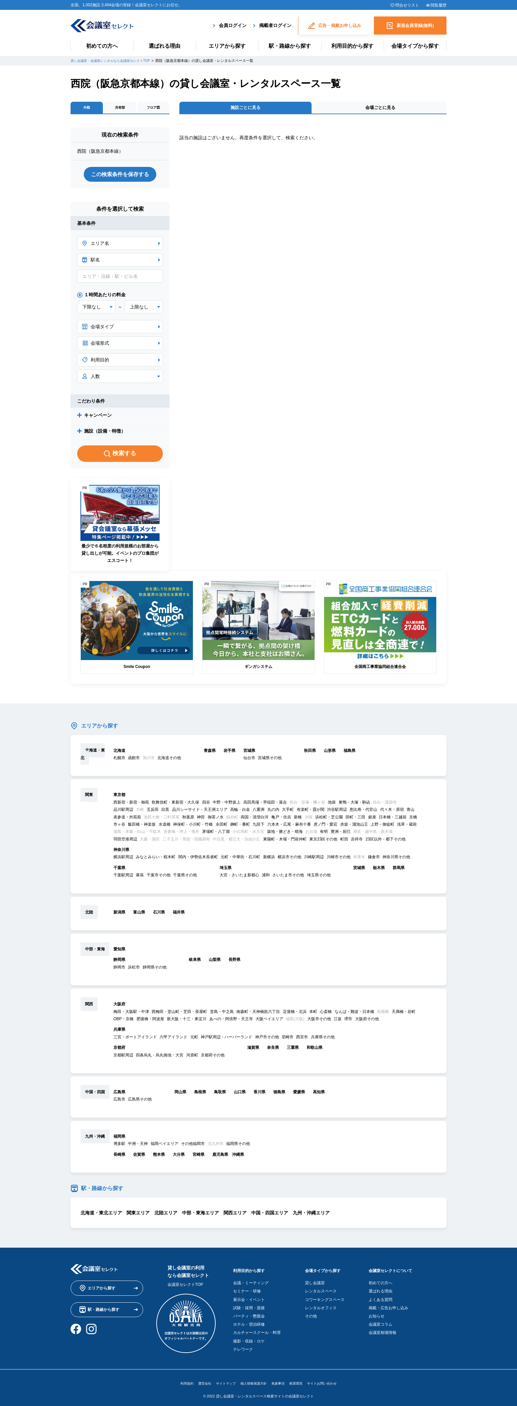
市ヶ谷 (119, 826)
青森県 (210, 753)
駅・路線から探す (290, 46)
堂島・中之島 (222, 1014)
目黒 (165, 812)
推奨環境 (301, 1380)
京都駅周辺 (123, 1057)
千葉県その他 (185, 877)
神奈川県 (121, 852)
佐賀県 (139, 1156)
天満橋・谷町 (403, 1014)
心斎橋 (326, 1014)
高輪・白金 (240, 812)
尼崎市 (287, 1039)
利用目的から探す (352, 46)
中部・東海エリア (200, 1215)
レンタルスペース (321, 1288)
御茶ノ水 (216, 819)
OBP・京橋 (123, 1021)
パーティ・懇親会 (249, 1313)
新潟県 (119, 914)
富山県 (139, 914)
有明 (324, 834)
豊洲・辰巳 (340, 834)
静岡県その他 (155, 969)
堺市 (348, 1021)
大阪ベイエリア (269, 1021)
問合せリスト (407, 5)
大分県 (179, 1156)
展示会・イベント (249, 1296)
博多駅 (119, 1146)
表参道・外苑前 (127, 819)
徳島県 (279, 1094)
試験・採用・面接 (249, 1304)
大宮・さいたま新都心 (239, 877)
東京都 (119, 797)
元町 (194, 1039)
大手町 (288, 812)
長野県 (234, 962)
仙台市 (249, 760)
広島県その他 (140, 1102)
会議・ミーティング (251, 1280)
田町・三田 (355, 819)
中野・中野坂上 (226, 804)
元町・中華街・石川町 (240, 859)
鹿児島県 (220, 1156)
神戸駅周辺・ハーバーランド (226, 1039)
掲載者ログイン (275, 24)
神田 (201, 819)
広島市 (119, 1102)
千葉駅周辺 (123, 877)
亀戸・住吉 (281, 819)
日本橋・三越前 (393, 819)
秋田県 (310, 753)
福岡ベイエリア (164, 1146)
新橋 (298, 819)
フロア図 (153, 109)
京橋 (413, 819)
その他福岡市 (193, 1146)
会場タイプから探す (415, 46)
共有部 (120, 109)
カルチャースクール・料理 (257, 1329)
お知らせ (378, 1313)
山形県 (330, 753)
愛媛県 (299, 1094)
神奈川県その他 (396, 859)
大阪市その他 (319, 1021)
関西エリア (235, 1215)
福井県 (179, 914)
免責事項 (281, 1380)
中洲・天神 (138, 1146)
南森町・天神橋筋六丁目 (258, 1014)
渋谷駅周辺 (337, 812)
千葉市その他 (158, 877)
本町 (313, 1014)
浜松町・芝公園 (329, 819)
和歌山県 (314, 1050)
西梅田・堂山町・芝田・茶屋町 (179, 1014)
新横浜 (269, 859)
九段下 (258, 826)
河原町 (192, 1057)
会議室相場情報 (384, 1329)
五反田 (153, 812)
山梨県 (215, 962)
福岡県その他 (238, 1146)
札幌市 (119, 760)
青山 (410, 812)
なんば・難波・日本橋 (354, 1014)
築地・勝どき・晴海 (285, 834)
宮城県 (249, 753)
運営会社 (196, 1380)
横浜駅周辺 (123, 859)
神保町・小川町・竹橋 (193, 826)
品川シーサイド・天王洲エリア (200, 812)
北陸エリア (165, 1215)
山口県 (240, 1094)
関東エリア (138, 1215)
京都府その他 (213, 1057)
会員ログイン (233, 24)
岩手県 (229, 753)
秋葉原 (188, 819)
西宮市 (302, 1039)
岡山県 (180, 1094)
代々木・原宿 (392, 812)
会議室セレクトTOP (185, 1287)
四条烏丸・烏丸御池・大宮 (159, 1057)
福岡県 (119, 1138)
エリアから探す (227, 46)
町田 (344, 841)
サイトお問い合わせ (332, 1380)
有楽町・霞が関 (310, 812)
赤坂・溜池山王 (354, 826)
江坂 (338, 1021)
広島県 (119, 1094)
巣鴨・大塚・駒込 (354, 804)
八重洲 (258, 812)
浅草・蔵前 (407, 826)
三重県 (293, 1050)
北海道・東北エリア (101, 1215)
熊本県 (159, 1156)
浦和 (266, 877)
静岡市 (119, 969)
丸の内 (273, 812)
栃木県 (379, 870)
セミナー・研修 (247, 1288)
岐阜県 (195, 962)
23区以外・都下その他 (385, 841)
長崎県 (119, 1156)
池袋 (332, 804)
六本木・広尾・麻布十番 (289, 826)
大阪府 (119, 1006)
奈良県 (273, 1050)
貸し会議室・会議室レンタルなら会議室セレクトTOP (114, 61)
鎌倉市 (374, 859)
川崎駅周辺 (314, 859)
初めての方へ (102, 46)
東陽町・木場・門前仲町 (285, 841)
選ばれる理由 (164, 46)
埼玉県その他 (319, 877)
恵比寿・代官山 (363, 812)
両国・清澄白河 (254, 819)
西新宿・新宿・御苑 (131, 804)
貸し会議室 (315, 1280)
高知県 (319, 1094)
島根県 (200, 1094)
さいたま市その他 (288, 877)
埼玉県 (225, 870)
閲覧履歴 (438, 5)
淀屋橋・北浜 (295, 1014)
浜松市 (134, 969)
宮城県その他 (270, 760)
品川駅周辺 (123, 812)
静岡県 (119, 962)
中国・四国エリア (269, 1215)
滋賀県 (253, 1050)
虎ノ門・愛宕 (325, 826)
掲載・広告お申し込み (390, 1304)
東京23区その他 (323, 841)
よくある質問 (382, 1296)
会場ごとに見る (380, 109)
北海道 (119, 753)
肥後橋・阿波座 (150, 1021)
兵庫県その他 (323, 1039)
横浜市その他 (289, 859)
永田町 (222, 826)
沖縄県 (238, 1156)
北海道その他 (169, 760)
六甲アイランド (173, 1039)
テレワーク (243, 1346)
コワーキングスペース (325, 1296)
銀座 (372, 819)
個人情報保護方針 (252, 1380)
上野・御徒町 (382, 826)
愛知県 (119, 951)
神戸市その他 (267, 1039)
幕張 (140, 877)
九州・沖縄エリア (311, 1215)
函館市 (134, 760)
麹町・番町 (240, 826)
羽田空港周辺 (125, 841)
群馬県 (399, 870)
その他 (311, 1313)
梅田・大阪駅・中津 (131, 1014)
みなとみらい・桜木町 (155, 859)
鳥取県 (220, 1094)
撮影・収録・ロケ (249, 1338)
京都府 (119, 1050)
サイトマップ (220, 1380)
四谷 (206, 804)
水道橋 (164, 826)
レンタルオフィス (321, 1304)
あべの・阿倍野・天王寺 (231, 1021)
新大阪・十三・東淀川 (186, 1021)
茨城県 (359, 870)
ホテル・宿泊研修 (249, 1321)
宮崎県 (198, 1156)
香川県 (259, 1094)
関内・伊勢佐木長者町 (198, 859)
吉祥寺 (357, 841)
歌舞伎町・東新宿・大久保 (175, 804)
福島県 (349, 753)
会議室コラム (382, 1321)
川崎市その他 (338, 859)
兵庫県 (119, 1032)
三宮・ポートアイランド (135, 1039)
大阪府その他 (367, 1021)
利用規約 (175, 1380)
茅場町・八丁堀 (216, 834)
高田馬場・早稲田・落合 (265, 804)
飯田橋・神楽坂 (142, 826)
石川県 (159, 914)
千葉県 (119, 870)
